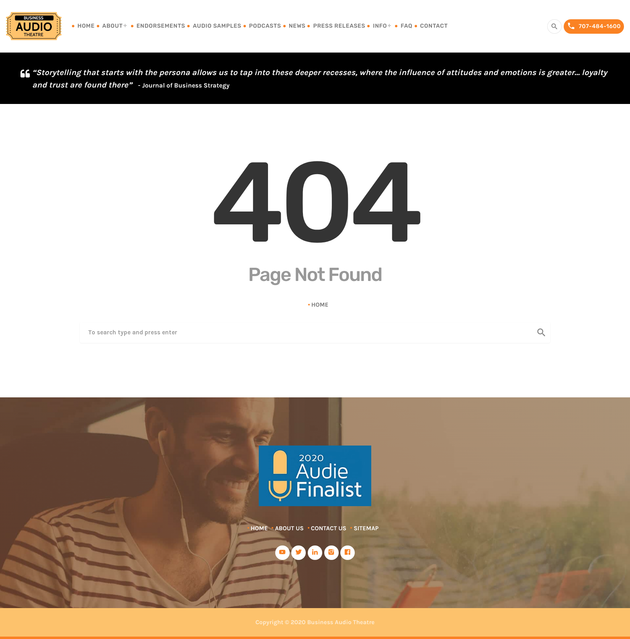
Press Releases (339, 25)
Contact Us (328, 528)
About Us (289, 528)
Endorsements (161, 25)
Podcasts (265, 25)
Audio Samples (217, 25)
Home (86, 25)
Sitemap (366, 528)
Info (380, 25)
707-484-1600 (594, 26)
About (112, 25)
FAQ (406, 25)
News (297, 25)
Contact (434, 25)
